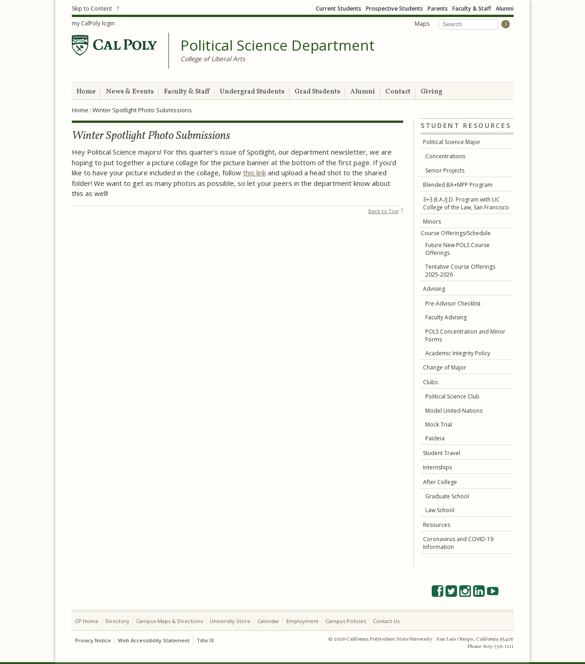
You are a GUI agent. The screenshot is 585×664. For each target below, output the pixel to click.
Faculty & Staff (471, 8)
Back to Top (383, 211)
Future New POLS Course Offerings (457, 249)
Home (86, 92)
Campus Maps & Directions (169, 621)
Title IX (205, 640)
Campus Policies (345, 621)
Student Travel (441, 453)
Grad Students (317, 92)
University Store (230, 621)
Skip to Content (92, 8)
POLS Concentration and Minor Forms (465, 335)
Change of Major (444, 367)
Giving (431, 92)
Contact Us (386, 621)
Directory (117, 621)
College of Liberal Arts (212, 58)
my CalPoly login (93, 23)
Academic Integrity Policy (457, 353)
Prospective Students (394, 8)
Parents (438, 8)
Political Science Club (452, 396)
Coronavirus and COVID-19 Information (458, 543)
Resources (436, 525)
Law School (439, 510)
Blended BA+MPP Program (457, 185)
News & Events (130, 92)
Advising (434, 289)
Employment (302, 621)
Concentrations (445, 156)
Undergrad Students (252, 92)
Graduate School (447, 496)
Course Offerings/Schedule (456, 233)
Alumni (505, 8)
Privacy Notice (93, 640)
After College (440, 482)
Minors (432, 221)
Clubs (430, 382)
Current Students (338, 8)
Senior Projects (444, 170)
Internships (437, 467)
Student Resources (466, 125)
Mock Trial (438, 424)
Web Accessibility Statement (154, 640)
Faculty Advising (446, 317)
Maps (422, 24)
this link (254, 172)
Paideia (435, 438)
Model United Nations (453, 411)
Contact (398, 92)
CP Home (86, 621)
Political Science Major (452, 142)
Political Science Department (277, 45)
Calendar (268, 621)
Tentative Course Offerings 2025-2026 (460, 270)
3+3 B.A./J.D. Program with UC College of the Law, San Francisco (466, 203)
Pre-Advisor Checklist (453, 303)
